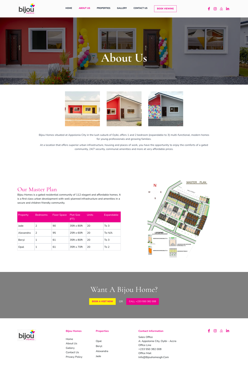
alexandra (102, 351)
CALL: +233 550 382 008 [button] (142, 301)
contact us (140, 8)
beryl (99, 346)
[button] (165, 8)
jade (98, 356)
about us (84, 8)
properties (103, 8)
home (68, 8)
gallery (122, 8)
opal (99, 341)
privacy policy (74, 357)
